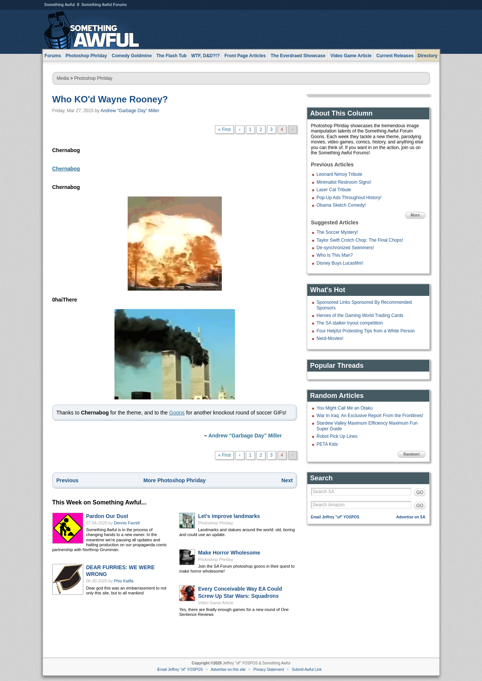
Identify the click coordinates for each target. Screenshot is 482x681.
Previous (67, 480)
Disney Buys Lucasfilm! (340, 263)
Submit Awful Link (307, 669)
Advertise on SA (410, 517)
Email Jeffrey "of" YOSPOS (335, 517)
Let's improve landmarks (229, 516)
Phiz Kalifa (124, 581)
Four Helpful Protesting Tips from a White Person (366, 331)
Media (63, 78)
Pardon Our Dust (107, 516)
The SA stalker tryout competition (350, 323)
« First (224, 129)
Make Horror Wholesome (229, 553)
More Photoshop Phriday (174, 480)
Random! (411, 454)
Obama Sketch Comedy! (341, 205)
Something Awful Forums (104, 5)
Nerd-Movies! (330, 338)
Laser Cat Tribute (334, 189)
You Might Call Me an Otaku (345, 408)
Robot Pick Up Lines (337, 436)
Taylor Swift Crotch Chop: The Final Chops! (360, 240)
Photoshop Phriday (93, 78)
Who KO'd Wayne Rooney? (110, 99)
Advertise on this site (228, 669)
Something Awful (59, 5)
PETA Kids (327, 444)
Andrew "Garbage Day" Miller (130, 110)
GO (420, 492)
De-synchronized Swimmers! (345, 247)
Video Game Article (215, 602)
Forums (52, 55)
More (415, 215)
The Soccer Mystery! (337, 232)
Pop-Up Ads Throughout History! (349, 197)
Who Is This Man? (335, 255)
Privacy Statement (268, 669)
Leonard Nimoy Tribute (339, 174)
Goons (177, 413)
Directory (428, 55)
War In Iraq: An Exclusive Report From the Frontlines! (370, 415)
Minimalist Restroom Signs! (344, 182)
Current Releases (394, 55)
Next (287, 480)
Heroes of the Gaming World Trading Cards (360, 315)
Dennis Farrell (127, 523)
